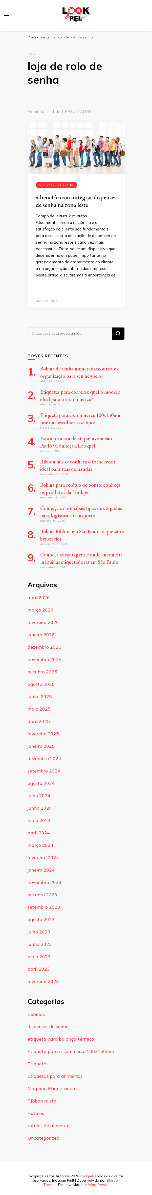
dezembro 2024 (44, 758)
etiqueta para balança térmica (61, 1039)
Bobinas (36, 1014)
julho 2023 (39, 932)
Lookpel (86, 1176)
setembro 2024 (44, 771)
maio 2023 (39, 956)
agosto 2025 (41, 684)
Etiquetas (38, 1064)
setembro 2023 (44, 907)
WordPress (97, 1184)
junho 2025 (40, 696)
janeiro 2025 (41, 746)
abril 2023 (39, 969)
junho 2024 (40, 808)
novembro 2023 (44, 882)
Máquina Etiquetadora (52, 1088)
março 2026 (40, 610)
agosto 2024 (41, 783)
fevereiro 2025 (43, 734)
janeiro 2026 (41, 635)
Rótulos (36, 1113)
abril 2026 (39, 597)
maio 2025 (39, 709)
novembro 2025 (44, 659)
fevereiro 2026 (43, 622)
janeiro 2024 (41, 870)
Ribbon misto (42, 1101)
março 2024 (40, 845)
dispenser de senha (56, 184)
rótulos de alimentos (50, 1126)
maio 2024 (39, 820)
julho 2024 (39, 796)
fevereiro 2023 (43, 981)
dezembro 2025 (44, 647)
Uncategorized (43, 1138)
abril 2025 (39, 721)
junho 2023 (40, 944)
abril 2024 (39, 833)
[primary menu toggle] (6, 15)
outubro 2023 (42, 895)
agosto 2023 (41, 919)
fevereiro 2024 (43, 857)
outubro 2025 (42, 672)
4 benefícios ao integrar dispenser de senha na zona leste (76, 201)
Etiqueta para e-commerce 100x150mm (71, 1051)
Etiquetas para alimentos (55, 1076)
